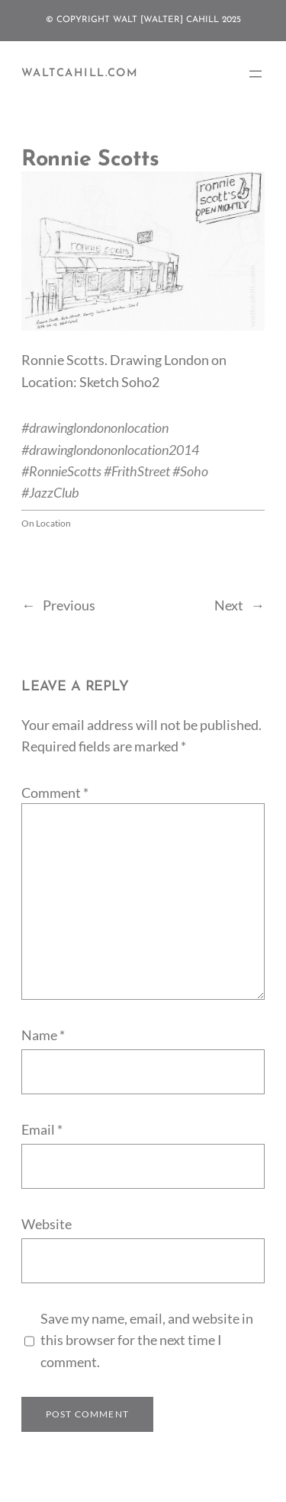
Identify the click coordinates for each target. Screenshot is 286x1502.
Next (228, 605)
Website (46, 1223)
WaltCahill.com (79, 73)
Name (43, 1034)
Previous (69, 605)
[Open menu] (255, 74)
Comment (54, 792)
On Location (46, 523)
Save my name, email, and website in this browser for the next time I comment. (146, 1340)
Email (42, 1129)
